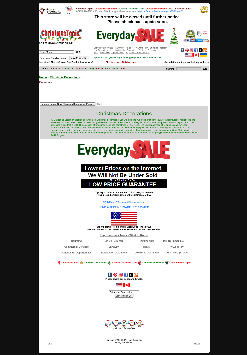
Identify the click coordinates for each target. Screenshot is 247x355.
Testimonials (146, 241)
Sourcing (76, 241)
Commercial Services (103, 48)
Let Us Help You (114, 241)
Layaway (119, 48)
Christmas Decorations (65, 77)
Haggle (146, 247)
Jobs (96, 52)
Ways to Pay (177, 247)
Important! (44, 62)
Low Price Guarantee (103, 50)
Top (50, 343)
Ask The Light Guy (177, 252)
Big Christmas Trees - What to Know (124, 235)
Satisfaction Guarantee (125, 50)
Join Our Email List (174, 241)
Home (43, 77)
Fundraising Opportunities (112, 52)
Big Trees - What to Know (137, 52)
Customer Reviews (147, 50)
